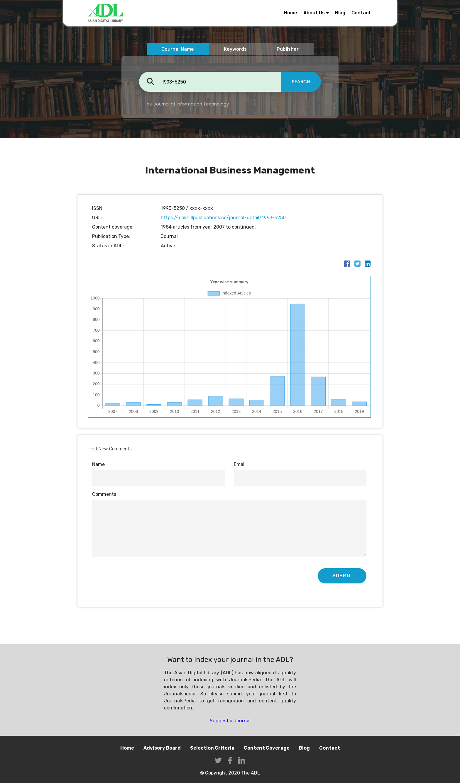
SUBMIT (342, 575)
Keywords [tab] (235, 49)
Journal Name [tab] (178, 49)
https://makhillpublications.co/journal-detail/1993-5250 (223, 217)
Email (240, 464)
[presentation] (136, 576)
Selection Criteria (212, 748)
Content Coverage (267, 748)
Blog (340, 13)
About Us (314, 13)
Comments (104, 494)
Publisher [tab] (288, 49)
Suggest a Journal (230, 721)
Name (98, 464)
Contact (361, 13)
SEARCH (301, 81)
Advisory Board (162, 748)
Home (290, 13)
